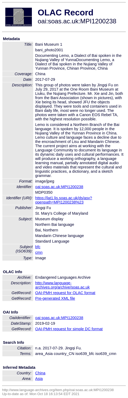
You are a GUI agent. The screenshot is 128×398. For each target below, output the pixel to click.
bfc (38, 247)
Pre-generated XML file (55, 298)
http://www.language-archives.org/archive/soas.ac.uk (62, 285)
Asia (39, 378)
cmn (39, 252)
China (40, 373)
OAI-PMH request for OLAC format (65, 293)
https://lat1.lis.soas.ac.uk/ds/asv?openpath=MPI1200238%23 (63, 200)
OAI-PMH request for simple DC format (69, 329)
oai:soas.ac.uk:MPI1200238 (59, 187)
